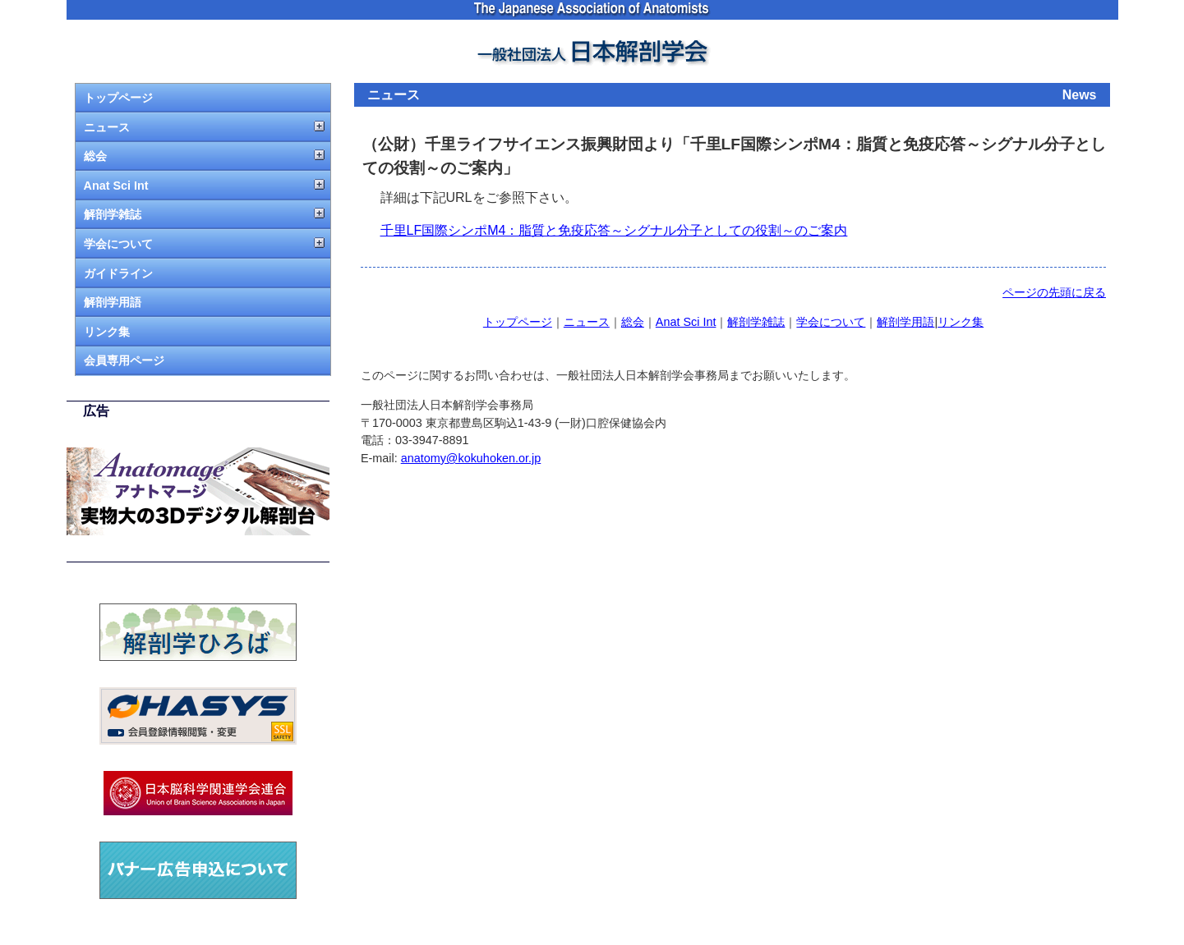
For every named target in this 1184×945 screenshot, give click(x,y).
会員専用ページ (124, 360)
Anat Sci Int (116, 185)
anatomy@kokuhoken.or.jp (471, 458)
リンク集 (107, 331)
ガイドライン (118, 273)
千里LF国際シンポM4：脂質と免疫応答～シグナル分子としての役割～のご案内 (614, 230)
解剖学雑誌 (112, 214)
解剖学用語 (112, 302)
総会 (95, 156)
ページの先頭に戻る (1054, 292)
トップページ (118, 97)
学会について (118, 243)
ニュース (107, 127)
